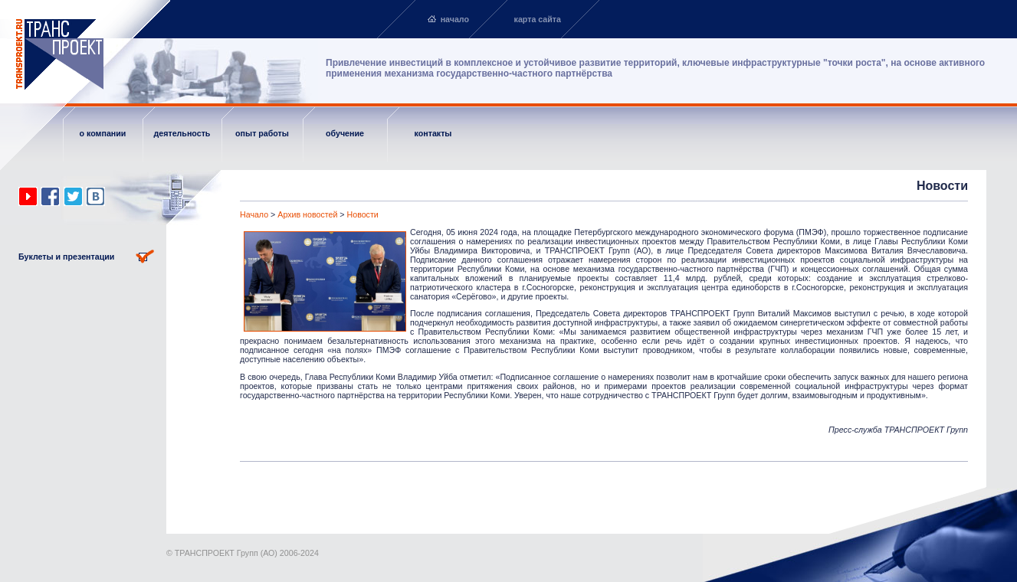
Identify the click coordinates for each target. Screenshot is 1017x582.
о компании (103, 133)
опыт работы (262, 133)
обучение (345, 133)
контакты (433, 133)
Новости (363, 214)
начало (455, 19)
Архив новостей (307, 214)
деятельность (182, 133)
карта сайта (537, 19)
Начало (254, 214)
